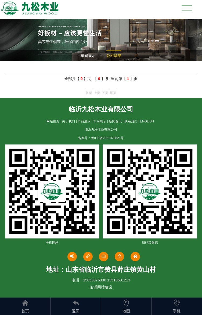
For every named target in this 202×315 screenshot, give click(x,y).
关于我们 (68, 121)
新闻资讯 (115, 121)
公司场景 (113, 55)
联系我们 (130, 121)
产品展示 (84, 121)
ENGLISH (147, 121)
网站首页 (52, 121)
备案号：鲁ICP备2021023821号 (101, 138)
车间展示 (88, 55)
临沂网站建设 (101, 287)
